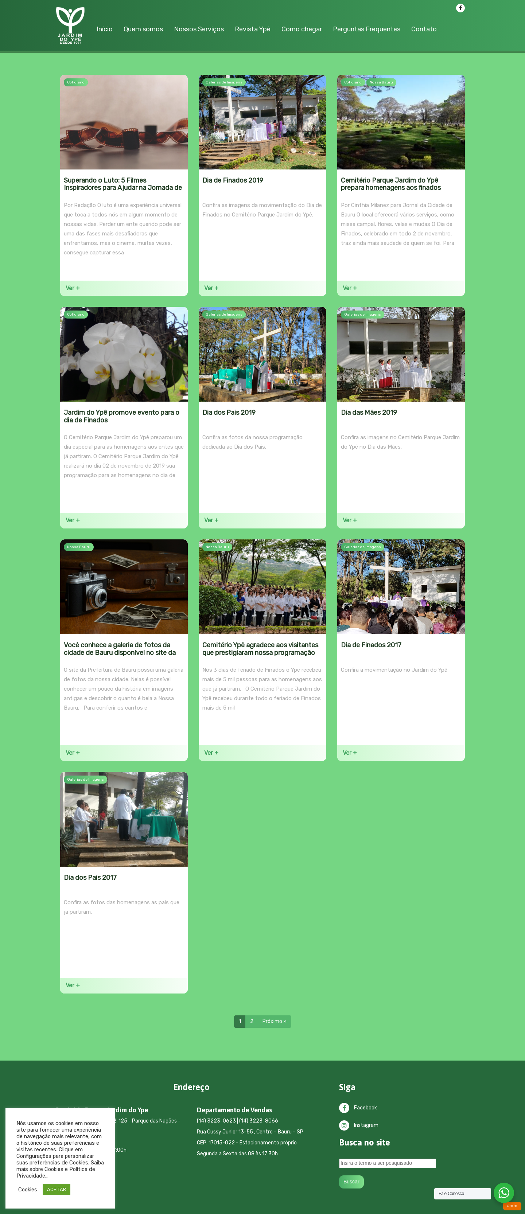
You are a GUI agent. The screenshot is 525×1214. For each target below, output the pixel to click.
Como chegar (301, 29)
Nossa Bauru (381, 82)
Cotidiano (76, 82)
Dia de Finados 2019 (232, 180)
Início (105, 29)
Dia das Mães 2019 (369, 413)
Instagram (358, 1125)
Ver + (73, 288)
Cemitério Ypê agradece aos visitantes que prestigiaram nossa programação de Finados (260, 652)
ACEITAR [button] (56, 1189)
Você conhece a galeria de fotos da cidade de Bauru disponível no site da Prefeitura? (120, 652)
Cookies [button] (27, 1189)
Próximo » (274, 1021)
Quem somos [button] (143, 29)
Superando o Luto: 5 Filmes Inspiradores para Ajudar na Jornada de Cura (123, 188)
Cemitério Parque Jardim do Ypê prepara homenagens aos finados (391, 184)
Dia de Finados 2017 (371, 645)
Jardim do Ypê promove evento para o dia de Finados (121, 416)
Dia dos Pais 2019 (229, 413)
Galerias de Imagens (224, 82)
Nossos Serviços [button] (199, 29)
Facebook (358, 1108)
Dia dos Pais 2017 (90, 878)
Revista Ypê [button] (253, 29)
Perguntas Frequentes (366, 29)
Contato (424, 29)
